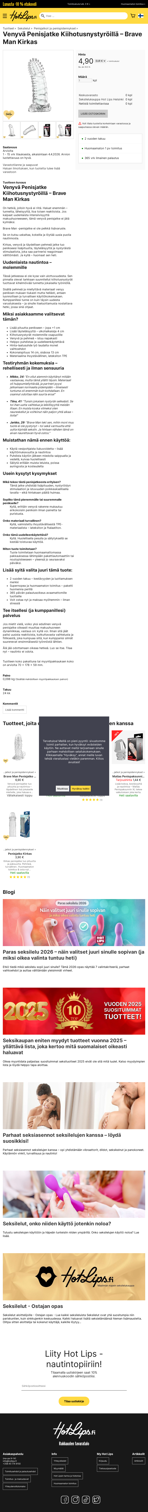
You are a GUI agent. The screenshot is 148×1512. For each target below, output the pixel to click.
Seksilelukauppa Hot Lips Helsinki (101, 99)
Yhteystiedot (60, 1461)
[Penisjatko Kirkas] (19, 845)
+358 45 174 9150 (12, 1463)
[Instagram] (76, 1500)
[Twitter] (97, 1500)
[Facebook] (65, 1500)
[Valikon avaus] (5, 16)
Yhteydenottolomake (15, 1486)
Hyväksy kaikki (80, 788)
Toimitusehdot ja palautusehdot (20, 1471)
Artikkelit (138, 1461)
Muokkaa (62, 788)
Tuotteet (9, 28)
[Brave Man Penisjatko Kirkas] (19, 767)
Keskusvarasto (88, 95)
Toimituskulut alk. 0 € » (78, 4)
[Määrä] (85, 80)
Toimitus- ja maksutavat (17, 1479)
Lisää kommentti (14, 709)
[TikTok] (86, 1500)
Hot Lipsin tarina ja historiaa (67, 1475)
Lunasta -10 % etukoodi (20, 4)
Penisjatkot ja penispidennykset (56, 28)
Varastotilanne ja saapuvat (20, 165)
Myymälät (59, 1468)
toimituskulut (114, 61)
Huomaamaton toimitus (65, 1483)
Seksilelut (25, 28)
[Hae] (83, 15)
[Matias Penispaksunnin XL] (128, 767)
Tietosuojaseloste (107, 1468)
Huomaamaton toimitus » (133, 4)
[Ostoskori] (132, 15)
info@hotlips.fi (10, 1461)
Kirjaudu (103, 1461)
